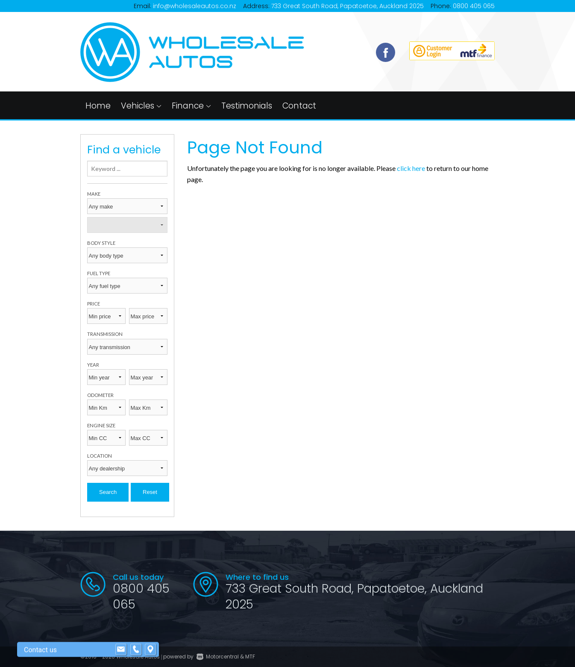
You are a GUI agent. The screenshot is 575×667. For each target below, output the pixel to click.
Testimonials (246, 106)
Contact (299, 106)
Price (93, 303)
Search (108, 492)
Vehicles (141, 106)
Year (93, 364)
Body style (101, 243)
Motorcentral (218, 656)
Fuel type (98, 273)
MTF (250, 656)
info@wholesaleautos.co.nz (194, 6)
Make (93, 194)
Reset (150, 492)
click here (411, 168)
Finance (191, 106)
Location (99, 455)
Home (98, 106)
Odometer (100, 395)
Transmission (105, 334)
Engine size (101, 425)
